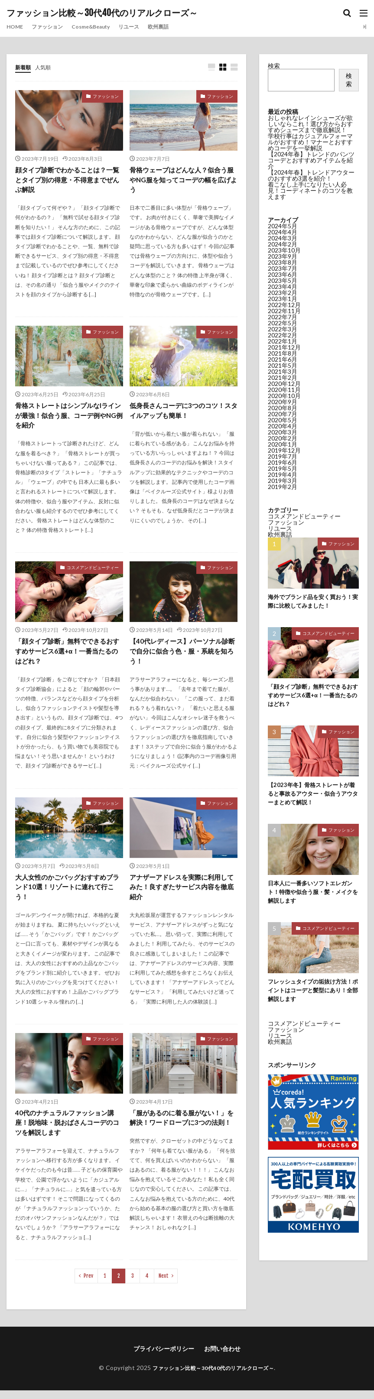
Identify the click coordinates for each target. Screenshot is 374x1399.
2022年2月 (282, 335)
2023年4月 (282, 286)
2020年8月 (282, 407)
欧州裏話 (178, 26)
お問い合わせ (222, 1357)
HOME (16, 26)
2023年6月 (282, 274)
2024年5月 (282, 226)
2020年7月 (282, 414)
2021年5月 (282, 365)
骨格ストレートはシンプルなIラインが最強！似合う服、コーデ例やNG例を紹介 (68, 418)
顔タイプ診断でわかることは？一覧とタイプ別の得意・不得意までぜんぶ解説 (67, 180)
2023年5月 (282, 280)
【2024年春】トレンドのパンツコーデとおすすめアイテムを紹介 (311, 160)
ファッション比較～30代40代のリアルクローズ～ (102, 13)
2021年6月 (282, 359)
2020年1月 (282, 444)
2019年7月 (282, 456)
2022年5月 (282, 323)
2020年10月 (284, 395)
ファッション (52, 26)
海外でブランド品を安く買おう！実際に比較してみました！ (313, 602)
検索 (274, 65)
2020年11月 (284, 389)
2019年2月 (282, 486)
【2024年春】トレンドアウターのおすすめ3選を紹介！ (311, 175)
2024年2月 (282, 244)
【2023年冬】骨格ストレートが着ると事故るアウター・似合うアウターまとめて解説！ (313, 797)
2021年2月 (282, 377)
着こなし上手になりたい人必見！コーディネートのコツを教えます (310, 190)
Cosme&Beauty (101, 26)
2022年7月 (282, 317)
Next (164, 1284)
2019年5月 (282, 468)
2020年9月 (282, 401)
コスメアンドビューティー (93, 570)
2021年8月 (282, 353)
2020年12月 (284, 383)
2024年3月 (282, 238)
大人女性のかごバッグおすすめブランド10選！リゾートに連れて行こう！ (67, 892)
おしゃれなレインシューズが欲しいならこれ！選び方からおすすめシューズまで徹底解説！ (310, 123)
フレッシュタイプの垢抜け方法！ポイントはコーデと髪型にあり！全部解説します (313, 998)
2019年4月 (282, 474)
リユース (145, 26)
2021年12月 (284, 347)
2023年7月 (282, 268)
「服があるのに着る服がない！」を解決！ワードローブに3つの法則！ (182, 1130)
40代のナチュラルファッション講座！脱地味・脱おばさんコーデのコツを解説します (67, 1130)
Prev (88, 1284)
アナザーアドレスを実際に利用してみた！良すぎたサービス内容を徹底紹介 (182, 892)
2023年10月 (284, 250)
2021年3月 (282, 371)
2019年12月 (284, 450)
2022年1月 (282, 341)
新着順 (24, 67)
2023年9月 (282, 256)
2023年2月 (282, 292)
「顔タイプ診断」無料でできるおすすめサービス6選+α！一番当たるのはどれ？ (67, 655)
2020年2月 (282, 438)
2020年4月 (282, 426)
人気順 (47, 67)
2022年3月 (282, 329)
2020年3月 (282, 432)
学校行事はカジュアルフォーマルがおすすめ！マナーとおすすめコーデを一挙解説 (310, 142)
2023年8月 (282, 262)
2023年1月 (282, 298)
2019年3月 (282, 480)
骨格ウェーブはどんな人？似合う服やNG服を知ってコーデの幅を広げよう (183, 180)
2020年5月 (282, 420)
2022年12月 (284, 304)
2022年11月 (284, 310)
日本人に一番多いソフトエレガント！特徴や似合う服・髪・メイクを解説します (313, 898)
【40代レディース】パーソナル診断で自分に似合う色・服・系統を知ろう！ (182, 655)
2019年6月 (282, 462)
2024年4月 (282, 232)
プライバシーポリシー (163, 1357)
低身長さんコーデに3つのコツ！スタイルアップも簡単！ (183, 413)
